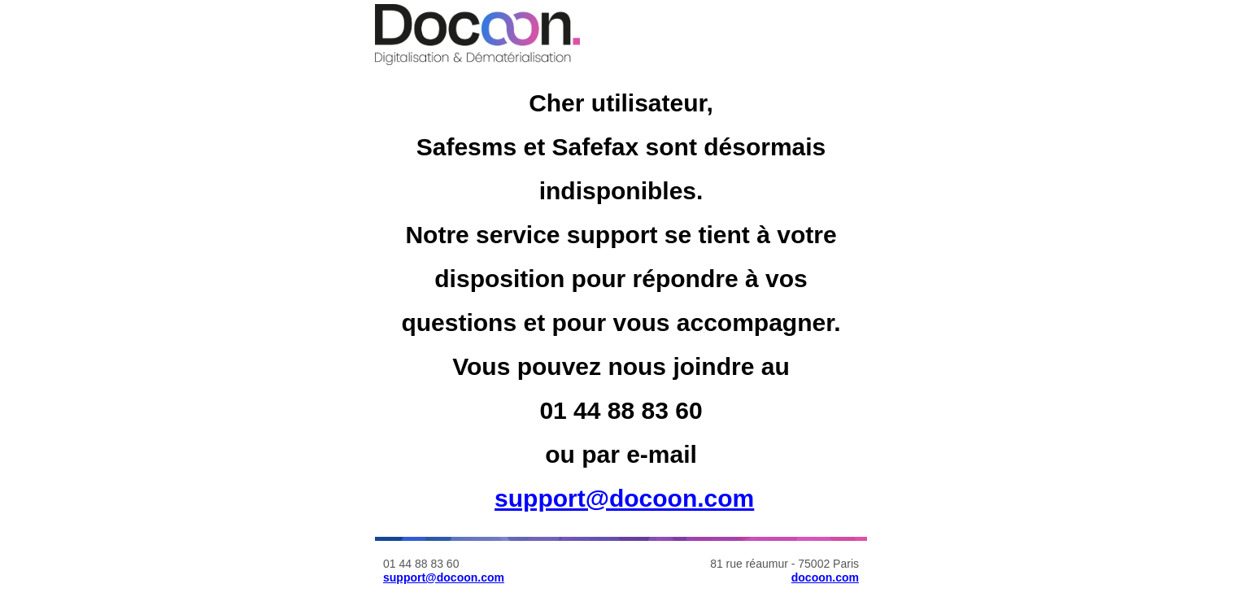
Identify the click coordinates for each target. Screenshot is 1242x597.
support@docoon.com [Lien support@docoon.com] (624, 498)
